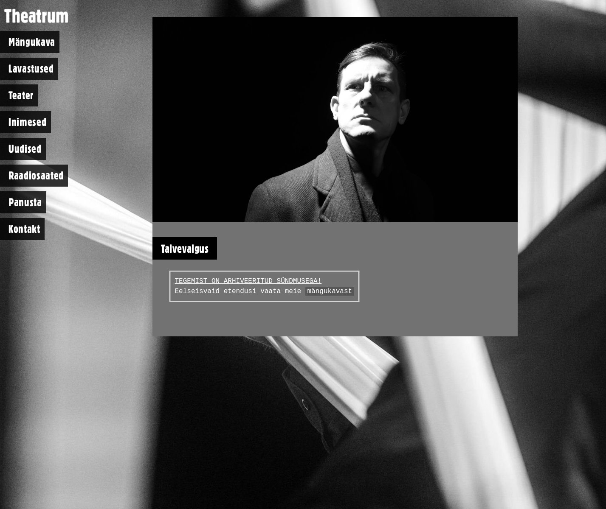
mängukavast (329, 291)
